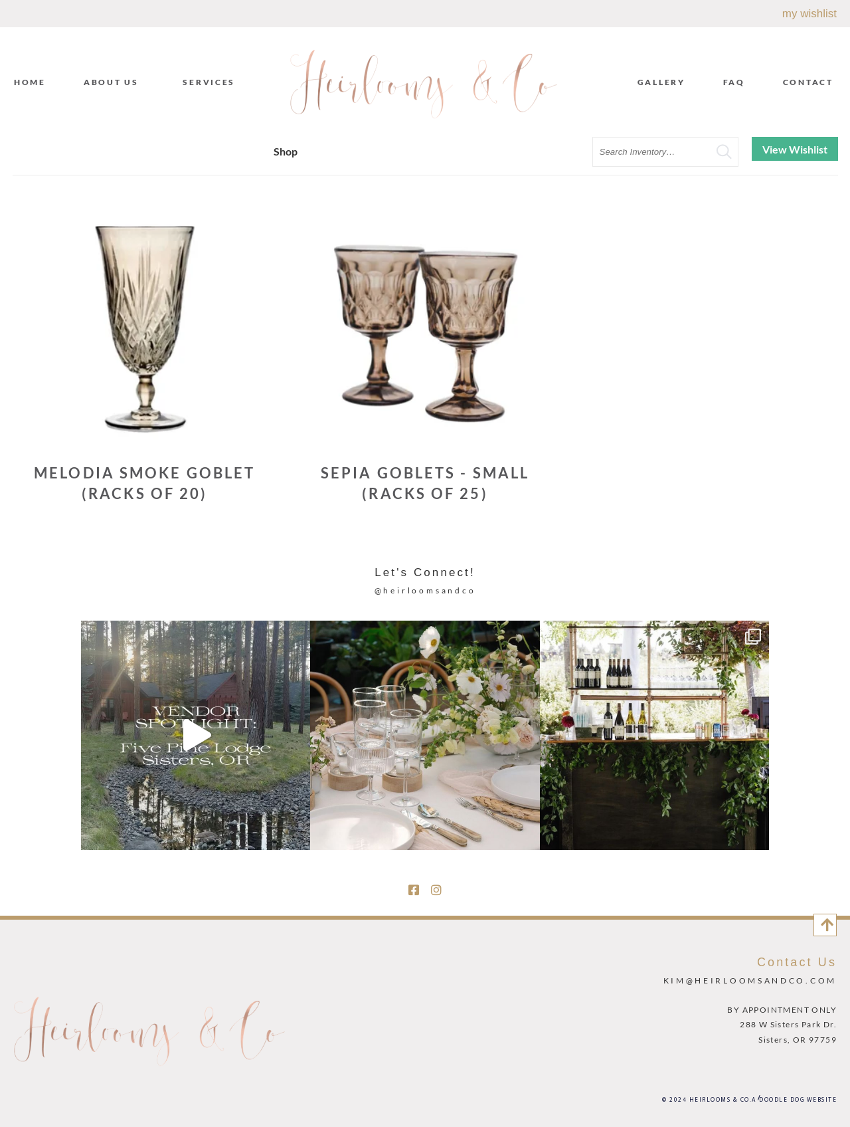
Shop (286, 151)
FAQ (734, 82)
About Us (114, 81)
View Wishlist (794, 149)
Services (212, 81)
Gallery (661, 82)
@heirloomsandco (425, 590)
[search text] (665, 152)
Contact (808, 82)
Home (30, 82)
